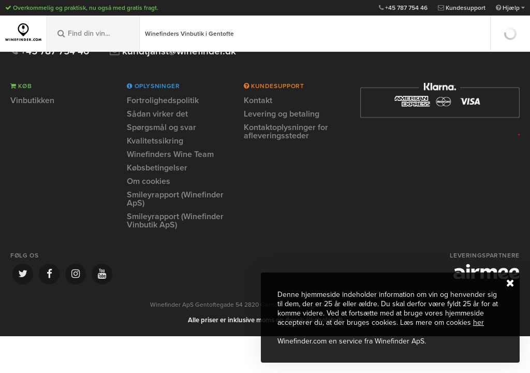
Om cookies (148, 181)
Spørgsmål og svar (161, 127)
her (478, 322)
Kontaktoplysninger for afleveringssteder (286, 131)
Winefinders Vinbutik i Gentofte (189, 33)
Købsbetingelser (157, 168)
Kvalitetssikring (155, 141)
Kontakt (258, 101)
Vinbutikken (32, 101)
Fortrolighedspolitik (163, 101)
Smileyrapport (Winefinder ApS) (175, 199)
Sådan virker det (157, 114)
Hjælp (510, 7)
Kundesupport (461, 7)
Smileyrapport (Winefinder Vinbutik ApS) (175, 220)
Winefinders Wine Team (170, 154)
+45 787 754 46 (403, 7)
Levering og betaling (281, 114)
